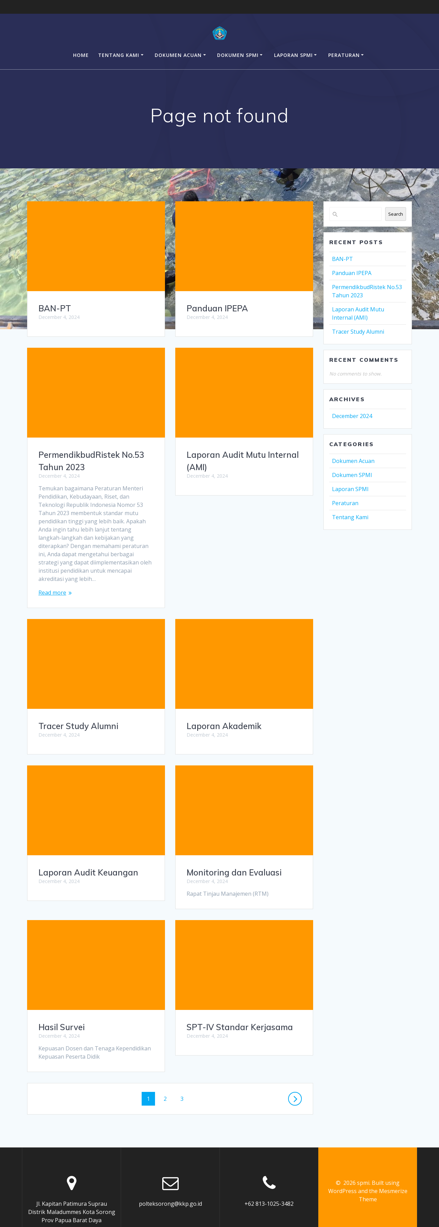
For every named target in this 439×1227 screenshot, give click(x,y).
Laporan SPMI (293, 55)
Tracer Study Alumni (226, 613)
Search (395, 214)
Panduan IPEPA (217, 308)
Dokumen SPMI (238, 55)
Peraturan (344, 55)
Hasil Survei (210, 906)
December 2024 (352, 416)
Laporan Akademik (75, 718)
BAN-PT (54, 308)
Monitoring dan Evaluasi (85, 864)
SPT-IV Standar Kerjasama (91, 1019)
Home (81, 55)
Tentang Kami (118, 55)
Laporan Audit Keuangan (236, 760)
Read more (52, 592)
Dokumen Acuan (178, 55)
